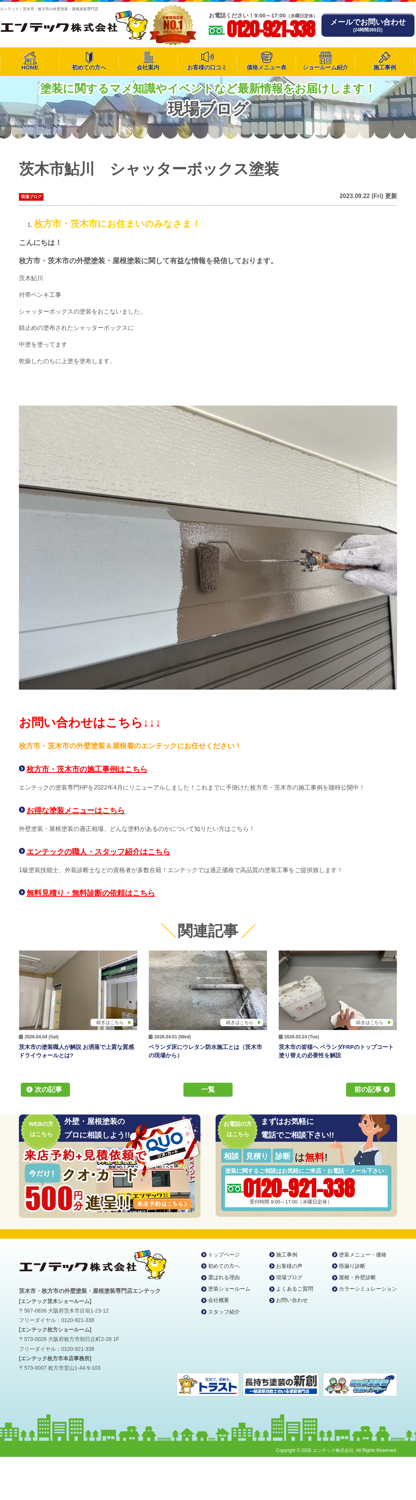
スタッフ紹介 (224, 1312)
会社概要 (218, 1300)
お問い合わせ (292, 1300)
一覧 (208, 1089)
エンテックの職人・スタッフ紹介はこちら (98, 852)
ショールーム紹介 (325, 67)
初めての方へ (89, 67)
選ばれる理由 (224, 1277)
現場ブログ (31, 196)
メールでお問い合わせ (368, 25)
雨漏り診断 (352, 1266)
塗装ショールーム (229, 1289)
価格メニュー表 (266, 67)
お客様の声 (289, 1266)
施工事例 (384, 67)
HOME (29, 67)
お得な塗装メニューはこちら (75, 810)
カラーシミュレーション (368, 1289)
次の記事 (48, 1089)
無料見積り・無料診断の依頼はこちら (90, 893)
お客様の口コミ (207, 67)
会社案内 (148, 67)
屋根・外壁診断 (357, 1277)
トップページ (224, 1255)
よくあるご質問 (294, 1289)
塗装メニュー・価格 (363, 1255)
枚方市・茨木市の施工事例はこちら (86, 769)
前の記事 (368, 1089)
